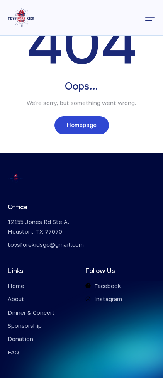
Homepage (82, 125)
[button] (149, 17)
